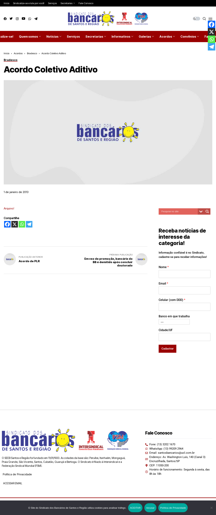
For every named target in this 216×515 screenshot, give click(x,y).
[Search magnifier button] (207, 211)
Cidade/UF (166, 330)
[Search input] (179, 211)
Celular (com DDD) (172, 300)
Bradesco (32, 53)
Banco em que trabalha (174, 316)
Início (6, 53)
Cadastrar (167, 348)
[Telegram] (29, 224)
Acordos (18, 53)
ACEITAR (135, 507)
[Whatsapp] (22, 224)
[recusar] (211, 508)
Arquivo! (9, 208)
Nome (164, 267)
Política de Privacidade (17, 474)
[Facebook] (7, 224)
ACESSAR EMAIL (12, 483)
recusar (150, 507)
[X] (14, 224)
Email (163, 283)
